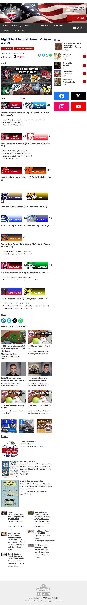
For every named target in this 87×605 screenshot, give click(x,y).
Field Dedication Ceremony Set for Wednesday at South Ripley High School (13, 341)
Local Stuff (45, 25)
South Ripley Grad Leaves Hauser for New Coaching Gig (13, 371)
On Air (16, 31)
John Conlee (69, 48)
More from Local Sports (25, 48)
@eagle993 (19, 56)
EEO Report (47, 598)
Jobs (55, 25)
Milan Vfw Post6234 (36, 446)
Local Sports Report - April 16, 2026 (40, 399)
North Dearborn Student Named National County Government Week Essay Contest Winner (16, 537)
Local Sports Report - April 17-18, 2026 (13, 399)
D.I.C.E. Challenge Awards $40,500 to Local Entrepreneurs (16, 556)
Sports (35, 25)
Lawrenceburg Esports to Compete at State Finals (40, 371)
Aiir (50, 601)
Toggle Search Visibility (84, 28)
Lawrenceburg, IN (78, 8)
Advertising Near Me (35, 598)
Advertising (16, 25)
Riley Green (67, 80)
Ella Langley (67, 71)
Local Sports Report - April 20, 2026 (40, 339)
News (26, 25)
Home (5, 25)
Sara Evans (67, 54)
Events (4, 436)
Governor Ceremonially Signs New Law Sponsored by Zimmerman (16, 515)
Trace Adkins (68, 63)
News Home (8, 48)
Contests (6, 31)
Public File (55, 598)
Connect (25, 31)
